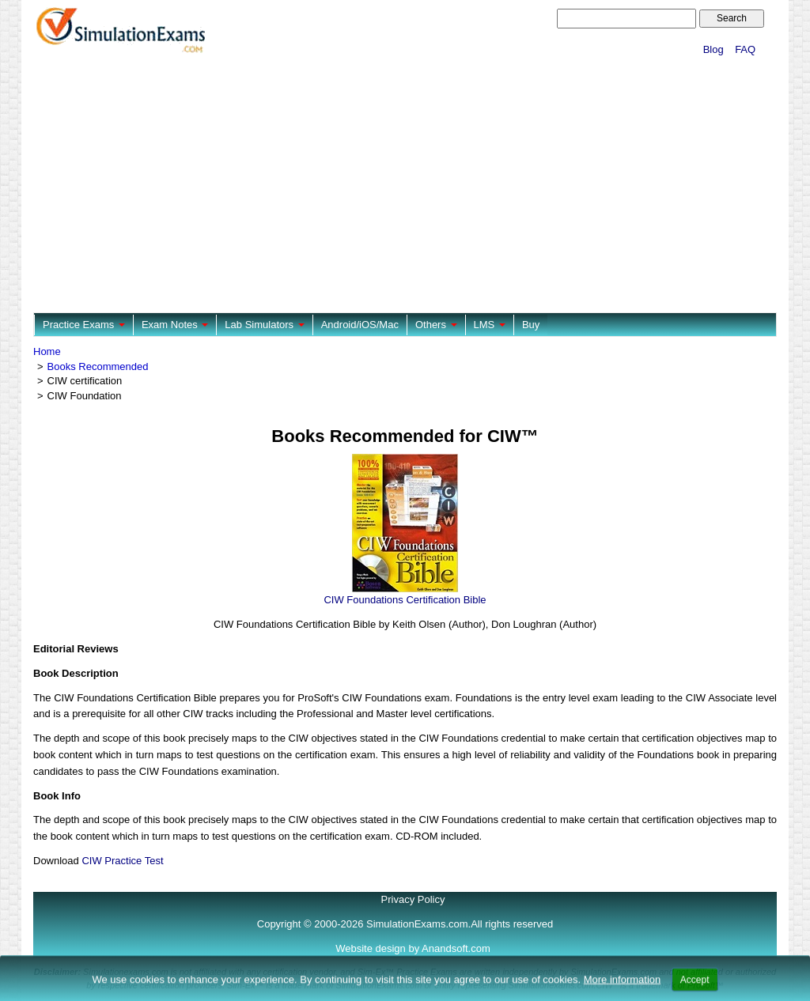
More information (622, 992)
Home (47, 351)
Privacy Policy (413, 899)
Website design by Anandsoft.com (412, 948)
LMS (489, 325)
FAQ (745, 49)
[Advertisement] (405, 186)
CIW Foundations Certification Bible (405, 600)
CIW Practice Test (122, 861)
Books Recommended (98, 366)
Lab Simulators (264, 325)
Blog (713, 49)
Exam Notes (175, 325)
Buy (530, 325)
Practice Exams (84, 325)
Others (436, 325)
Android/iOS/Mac (360, 325)
